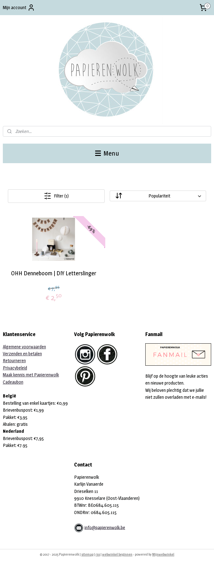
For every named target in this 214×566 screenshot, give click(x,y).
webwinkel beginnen (117, 554)
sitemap (87, 554)
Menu (107, 153)
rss (97, 554)
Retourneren (14, 360)
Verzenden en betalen (22, 353)
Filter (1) (56, 196)
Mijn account (19, 7)
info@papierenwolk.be (104, 527)
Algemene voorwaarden (24, 346)
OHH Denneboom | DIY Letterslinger (53, 273)
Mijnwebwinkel (163, 554)
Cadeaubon (13, 382)
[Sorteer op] (158, 196)
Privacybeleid (15, 367)
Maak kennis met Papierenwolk (31, 374)
